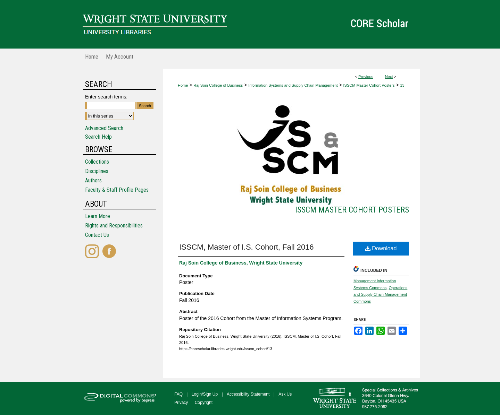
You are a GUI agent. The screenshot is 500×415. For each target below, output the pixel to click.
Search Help (98, 136)
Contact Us (97, 235)
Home (183, 85)
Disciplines (96, 171)
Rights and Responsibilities (114, 225)
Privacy (181, 402)
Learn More (97, 216)
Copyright (203, 402)
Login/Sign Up (205, 394)
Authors (93, 180)
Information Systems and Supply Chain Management (293, 85)
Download (381, 248)
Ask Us (285, 394)
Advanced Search (104, 128)
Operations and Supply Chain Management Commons (380, 295)
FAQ (178, 394)
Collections (97, 161)
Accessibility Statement (248, 394)
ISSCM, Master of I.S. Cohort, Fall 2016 (246, 247)
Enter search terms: (106, 97)
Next (389, 77)
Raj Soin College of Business (218, 85)
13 (402, 85)
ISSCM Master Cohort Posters (369, 85)
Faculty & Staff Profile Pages (117, 190)
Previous (365, 77)
